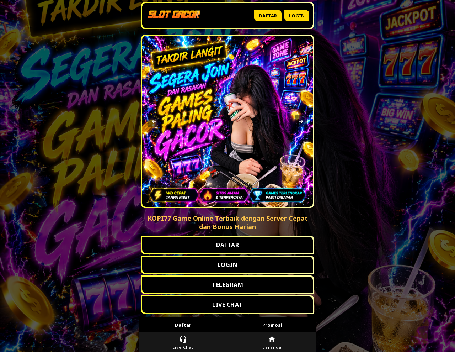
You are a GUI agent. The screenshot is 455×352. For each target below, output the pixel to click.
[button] (154, 121)
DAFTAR (227, 245)
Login (297, 15)
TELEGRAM (227, 285)
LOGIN (228, 265)
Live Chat (183, 342)
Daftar (268, 15)
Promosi (272, 325)
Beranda (272, 342)
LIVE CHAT (227, 305)
